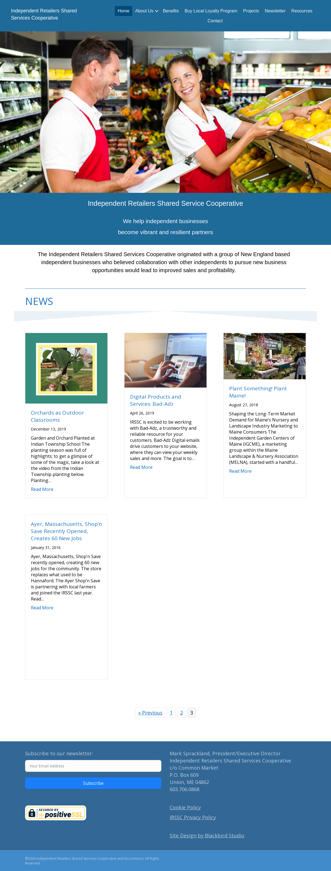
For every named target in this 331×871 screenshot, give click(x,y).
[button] (156, 11)
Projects (251, 11)
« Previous (150, 712)
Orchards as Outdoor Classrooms (57, 416)
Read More (42, 489)
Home (123, 11)
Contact (215, 20)
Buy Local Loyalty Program (211, 11)
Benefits (171, 11)
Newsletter (275, 11)
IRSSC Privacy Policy (193, 817)
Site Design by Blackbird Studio (207, 835)
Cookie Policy (185, 807)
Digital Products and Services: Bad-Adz (155, 400)
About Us (144, 11)
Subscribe (93, 783)
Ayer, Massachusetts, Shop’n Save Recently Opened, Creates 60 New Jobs (66, 531)
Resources (301, 11)
